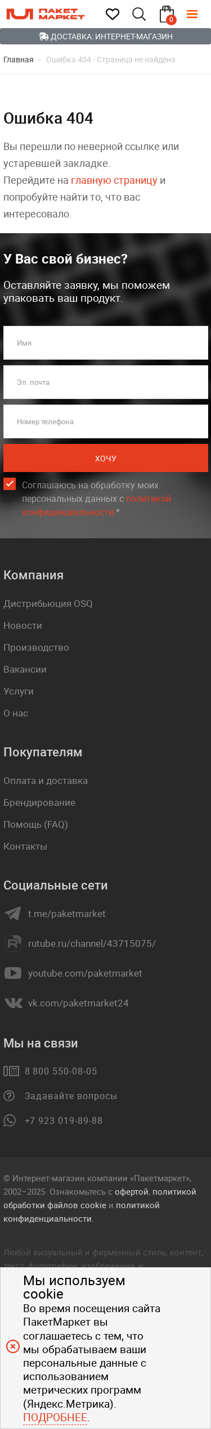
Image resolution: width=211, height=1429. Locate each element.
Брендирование (39, 802)
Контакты (25, 846)
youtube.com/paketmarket (85, 973)
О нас (15, 712)
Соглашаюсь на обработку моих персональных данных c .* (96, 499)
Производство (36, 647)
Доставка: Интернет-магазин (106, 36)
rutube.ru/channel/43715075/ (92, 943)
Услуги (18, 690)
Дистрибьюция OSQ (48, 603)
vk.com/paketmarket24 (78, 1003)
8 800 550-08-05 (61, 1071)
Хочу (105, 458)
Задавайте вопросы (71, 1095)
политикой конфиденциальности (96, 505)
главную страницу (114, 180)
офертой (132, 1191)
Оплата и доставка (45, 780)
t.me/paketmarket (67, 914)
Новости (22, 625)
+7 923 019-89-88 (64, 1120)
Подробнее (55, 1417)
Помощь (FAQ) (35, 824)
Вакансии (25, 669)
